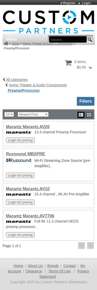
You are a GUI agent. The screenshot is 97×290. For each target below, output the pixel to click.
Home (18, 266)
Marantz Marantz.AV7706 (30, 216)
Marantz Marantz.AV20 (28, 127)
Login (86, 3)
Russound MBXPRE (25, 154)
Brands (53, 266)
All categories (17, 80)
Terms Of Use (60, 271)
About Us (35, 266)
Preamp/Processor (24, 90)
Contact (69, 266)
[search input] (69, 39)
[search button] (89, 40)
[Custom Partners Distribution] (48, 22)
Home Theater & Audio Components (48, 43)
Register (69, 3)
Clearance (34, 271)
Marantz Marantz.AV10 (28, 189)
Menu (11, 39)
